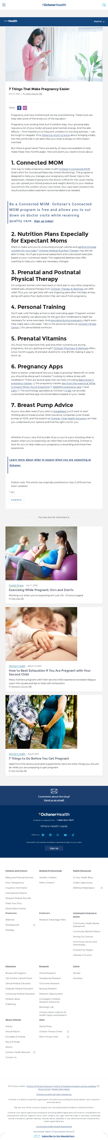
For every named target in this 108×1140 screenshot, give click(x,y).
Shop (42, 1020)
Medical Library (12, 999)
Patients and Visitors (16, 871)
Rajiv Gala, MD (18, 599)
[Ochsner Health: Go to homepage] (54, 4)
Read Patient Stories (15, 908)
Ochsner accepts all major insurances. (54, 1094)
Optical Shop (45, 1026)
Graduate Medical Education (19, 989)
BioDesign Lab (46, 1007)
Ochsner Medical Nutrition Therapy (59, 250)
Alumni (8, 1047)
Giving (76, 966)
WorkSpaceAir (12, 925)
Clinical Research (47, 973)
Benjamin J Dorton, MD (22, 687)
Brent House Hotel (48, 1037)
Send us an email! (54, 800)
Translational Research (50, 978)
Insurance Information (16, 888)
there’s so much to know (56, 135)
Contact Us (10, 1057)
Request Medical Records (18, 898)
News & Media (12, 1042)
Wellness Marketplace (83, 888)
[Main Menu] (3, 4)
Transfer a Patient (48, 877)
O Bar (68, 390)
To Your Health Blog (83, 877)
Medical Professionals (50, 871)
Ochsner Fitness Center (50, 1031)
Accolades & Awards (15, 1037)
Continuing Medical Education (20, 994)
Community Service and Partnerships (85, 943)
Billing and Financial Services (19, 877)
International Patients (16, 893)
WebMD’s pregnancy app (67, 387)
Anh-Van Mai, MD (19, 771)
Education (10, 966)
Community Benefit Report (86, 931)
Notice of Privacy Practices (39, 1086)
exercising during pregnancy (66, 320)
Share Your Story (13, 903)
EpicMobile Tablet (42, 1132)
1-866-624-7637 (65, 820)
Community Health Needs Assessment (86, 925)
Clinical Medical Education (18, 983)
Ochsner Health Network (17, 1052)
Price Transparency (14, 883)
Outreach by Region (83, 950)
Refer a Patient (46, 883)
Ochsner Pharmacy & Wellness (71, 348)
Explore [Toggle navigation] (99, 22)
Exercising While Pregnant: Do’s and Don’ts (41, 590)
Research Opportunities (51, 994)
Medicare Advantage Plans (52, 920)
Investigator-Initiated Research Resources (49, 1000)
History (9, 1026)
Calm (14, 390)
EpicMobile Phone (63, 1132)
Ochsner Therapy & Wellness (67, 289)
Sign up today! (47, 221)
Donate (76, 973)
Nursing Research (48, 989)
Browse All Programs (15, 973)
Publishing (10, 1004)
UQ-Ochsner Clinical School (18, 978)
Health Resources (82, 871)
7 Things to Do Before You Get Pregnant (39, 759)
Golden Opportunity (83, 883)
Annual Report (12, 1031)
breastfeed (60, 411)
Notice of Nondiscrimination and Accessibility (75, 1086)
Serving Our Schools (83, 937)
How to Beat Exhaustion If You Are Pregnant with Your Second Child (50, 672)
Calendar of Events (82, 955)
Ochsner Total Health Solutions (68, 418)
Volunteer (78, 978)
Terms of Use (44, 1089)
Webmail (9, 920)
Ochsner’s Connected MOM (74, 169)
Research (44, 966)
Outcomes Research (49, 983)
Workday (9, 930)
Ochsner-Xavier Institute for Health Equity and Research (53, 1014)
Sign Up (56, 848)
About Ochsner (13, 1020)
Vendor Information (61, 1089)
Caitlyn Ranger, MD (34, 94)
